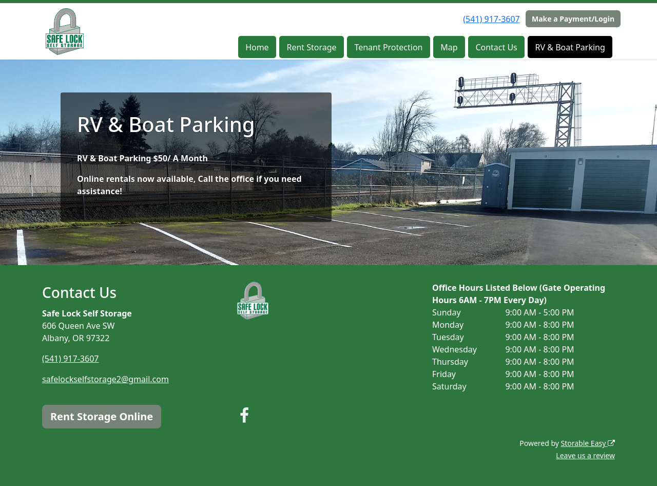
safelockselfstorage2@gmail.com (105, 379)
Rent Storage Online (101, 416)
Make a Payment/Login (573, 19)
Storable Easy (588, 443)
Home (257, 47)
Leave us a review (585, 455)
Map (448, 47)
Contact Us (496, 47)
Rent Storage (311, 47)
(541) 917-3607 (491, 19)
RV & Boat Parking (570, 47)
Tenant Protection (388, 47)
